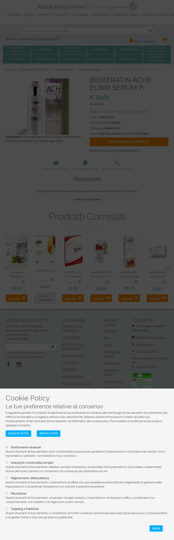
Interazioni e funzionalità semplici (32, 462)
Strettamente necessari (26, 447)
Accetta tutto (18, 433)
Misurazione (18, 493)
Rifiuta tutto (49, 433)
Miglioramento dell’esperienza (30, 478)
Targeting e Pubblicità (25, 509)
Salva (156, 528)
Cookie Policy (28, 398)
